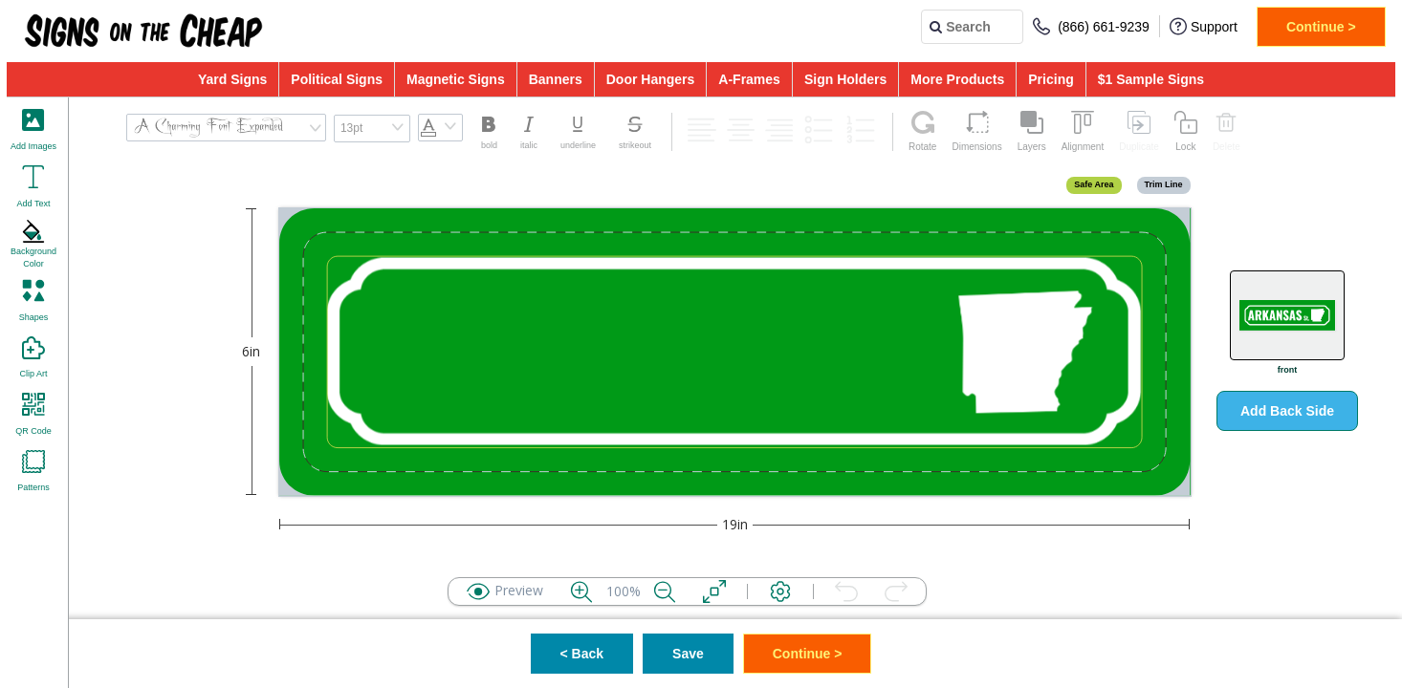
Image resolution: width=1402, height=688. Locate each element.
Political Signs (337, 79)
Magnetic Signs (455, 79)
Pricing (1050, 79)
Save (688, 653)
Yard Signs (232, 79)
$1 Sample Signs (1151, 79)
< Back (582, 653)
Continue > (1321, 26)
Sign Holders (845, 79)
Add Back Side (1287, 411)
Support (1204, 26)
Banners (555, 79)
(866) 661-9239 (1091, 26)
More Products (957, 79)
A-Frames (749, 79)
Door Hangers (650, 79)
